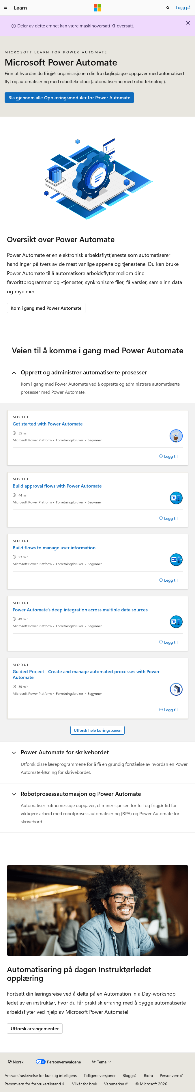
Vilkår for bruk (84, 1084)
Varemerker (114, 1084)
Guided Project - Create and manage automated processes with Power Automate (86, 674)
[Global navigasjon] (6, 8)
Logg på (183, 7)
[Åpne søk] (168, 8)
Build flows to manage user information (54, 547)
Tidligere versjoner (100, 1075)
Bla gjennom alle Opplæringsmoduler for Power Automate (69, 97)
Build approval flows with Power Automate (57, 486)
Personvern (169, 1075)
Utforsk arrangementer (35, 1028)
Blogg (128, 1075)
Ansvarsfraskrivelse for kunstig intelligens (41, 1075)
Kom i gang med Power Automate (46, 308)
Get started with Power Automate (48, 424)
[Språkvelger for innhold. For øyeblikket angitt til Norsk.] (16, 1062)
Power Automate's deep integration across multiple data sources (80, 610)
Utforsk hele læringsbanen (97, 730)
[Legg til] (168, 456)
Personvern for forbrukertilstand (33, 1084)
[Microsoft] (97, 8)
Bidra (148, 1075)
